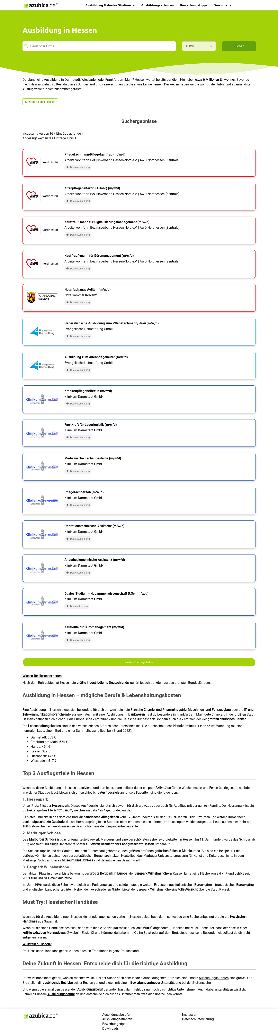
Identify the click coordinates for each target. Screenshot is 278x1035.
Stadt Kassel (220, 889)
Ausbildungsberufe (61, 994)
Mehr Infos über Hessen (40, 101)
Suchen (238, 46)
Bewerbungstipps (193, 5)
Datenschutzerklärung (198, 1019)
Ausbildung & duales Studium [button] (108, 5)
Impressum (190, 1015)
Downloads (222, 5)
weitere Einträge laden (139, 662)
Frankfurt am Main (190, 714)
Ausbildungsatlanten (157, 5)
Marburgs (108, 839)
